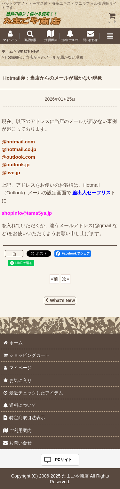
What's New (60, 300)
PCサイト (63, 459)
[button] (30, 36)
